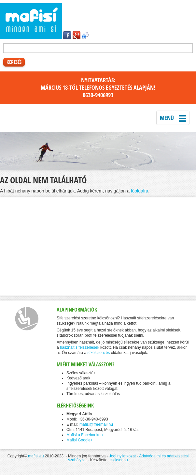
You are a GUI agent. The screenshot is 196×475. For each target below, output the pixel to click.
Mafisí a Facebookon (84, 435)
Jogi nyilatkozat (122, 456)
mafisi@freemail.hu (96, 424)
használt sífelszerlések (79, 347)
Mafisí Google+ (79, 440)
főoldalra (139, 190)
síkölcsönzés (99, 352)
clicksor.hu (119, 460)
